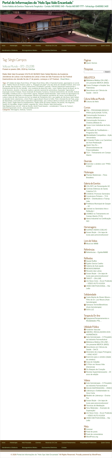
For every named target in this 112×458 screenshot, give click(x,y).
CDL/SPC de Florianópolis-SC (98, 186)
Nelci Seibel (74, 97)
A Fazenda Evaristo (56, 83)
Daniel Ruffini (91, 261)
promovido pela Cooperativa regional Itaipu (28, 101)
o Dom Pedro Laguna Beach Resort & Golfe (39, 99)
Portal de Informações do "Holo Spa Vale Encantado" (38, 455)
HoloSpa (31, 69)
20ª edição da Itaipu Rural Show (18, 83)
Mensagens (15, 110)
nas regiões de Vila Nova (61, 97)
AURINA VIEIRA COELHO (96, 230)
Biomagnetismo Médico (29, 50)
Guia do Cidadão (93, 362)
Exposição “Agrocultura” (66, 90)
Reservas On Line (51, 45)
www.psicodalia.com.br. (31, 108)
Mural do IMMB (92, 244)
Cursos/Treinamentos (69, 45)
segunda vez (33, 104)
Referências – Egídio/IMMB (97, 252)
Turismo (29, 110)
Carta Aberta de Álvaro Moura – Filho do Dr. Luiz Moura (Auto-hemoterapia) (98, 299)
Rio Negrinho (70, 102)
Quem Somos (105, 45)
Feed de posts (91, 432)
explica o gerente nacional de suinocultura (42, 90)
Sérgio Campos (23, 104)
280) (47, 83)
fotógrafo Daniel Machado (47, 94)
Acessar (89, 429)
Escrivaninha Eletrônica (49, 50)
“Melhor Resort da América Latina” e (19, 85)
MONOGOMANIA (93, 268)
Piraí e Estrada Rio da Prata (64, 99)
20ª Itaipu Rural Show (37, 83)
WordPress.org (92, 437)
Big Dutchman (16, 86)
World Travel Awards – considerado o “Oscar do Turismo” (53, 106)
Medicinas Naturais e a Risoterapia (20, 95)
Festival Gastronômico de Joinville (61, 92)
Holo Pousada (26, 45)
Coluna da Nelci (92, 102)
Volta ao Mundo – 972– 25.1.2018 (18, 66)
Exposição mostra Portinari (12, 92)
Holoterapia (13, 45)
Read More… (66, 79)
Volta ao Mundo (27, 106)
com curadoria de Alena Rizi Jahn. (40, 88)
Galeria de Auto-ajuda (94, 266)
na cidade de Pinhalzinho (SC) (40, 97)
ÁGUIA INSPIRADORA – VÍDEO (99, 388)
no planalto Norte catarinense (13, 99)
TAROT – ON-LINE (93, 278)
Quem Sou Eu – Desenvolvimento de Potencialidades (94, 147)
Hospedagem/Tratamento (88, 45)
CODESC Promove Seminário (98, 194)
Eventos (38, 45)
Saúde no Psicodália (10, 104)
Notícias (22, 110)
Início (3, 45)
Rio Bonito (61, 102)
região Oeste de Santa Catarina (46, 102)
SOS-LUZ (90, 310)
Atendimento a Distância (9, 50)
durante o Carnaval (20, 90)
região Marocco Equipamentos (23, 102)
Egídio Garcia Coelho (94, 263)
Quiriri (10, 102)
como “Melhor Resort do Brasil (63, 88)
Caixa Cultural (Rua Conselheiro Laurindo (36, 86)
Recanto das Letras (94, 271)
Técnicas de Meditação (95, 406)
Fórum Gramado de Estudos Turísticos (35, 92)
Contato (64, 50)
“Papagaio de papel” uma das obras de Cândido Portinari (52, 85)
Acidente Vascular (93, 330)
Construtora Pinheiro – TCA (97, 196)
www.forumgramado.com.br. (12, 108)
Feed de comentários (94, 434)
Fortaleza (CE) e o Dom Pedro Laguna (23, 94)
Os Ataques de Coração (95, 369)
